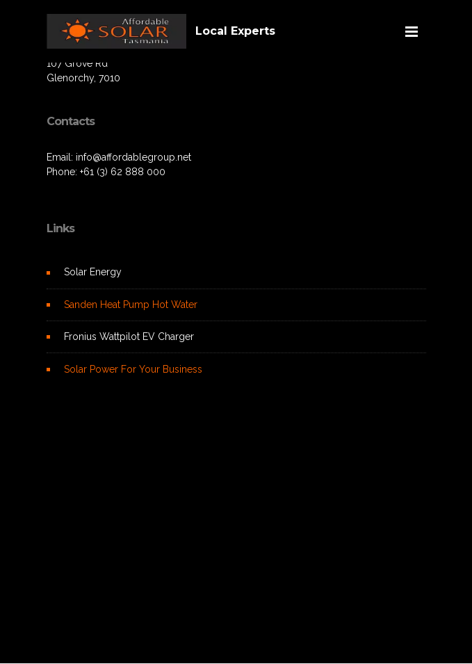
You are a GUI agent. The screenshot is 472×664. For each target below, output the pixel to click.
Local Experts (235, 31)
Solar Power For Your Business (133, 369)
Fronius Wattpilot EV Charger (129, 336)
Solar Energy (93, 271)
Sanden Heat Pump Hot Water (130, 304)
